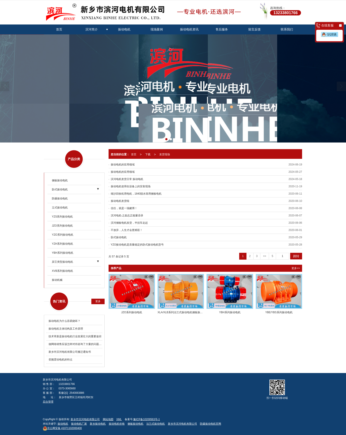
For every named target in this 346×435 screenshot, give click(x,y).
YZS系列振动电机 (62, 216)
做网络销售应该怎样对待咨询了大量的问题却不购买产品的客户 (75, 344)
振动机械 (57, 279)
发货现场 (164, 154)
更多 (98, 301)
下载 (147, 154)
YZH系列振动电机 (62, 243)
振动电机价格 (117, 423)
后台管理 (48, 401)
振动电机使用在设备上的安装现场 (130, 186)
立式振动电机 (60, 207)
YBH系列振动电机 (62, 252)
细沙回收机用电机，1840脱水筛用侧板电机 (136, 193)
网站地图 (108, 419)
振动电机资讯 (189, 29)
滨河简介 (91, 29)
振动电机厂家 (79, 423)
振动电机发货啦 (120, 200)
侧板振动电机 (60, 180)
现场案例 (156, 29)
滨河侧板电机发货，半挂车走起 (129, 222)
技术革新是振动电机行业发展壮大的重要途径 (75, 336)
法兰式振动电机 (155, 423)
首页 (59, 29)
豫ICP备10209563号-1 (146, 419)
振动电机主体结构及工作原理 (66, 328)
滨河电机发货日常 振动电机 (127, 179)
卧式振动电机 (60, 189)
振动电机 (124, 29)
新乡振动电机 (98, 423)
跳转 (296, 256)
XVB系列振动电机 (62, 270)
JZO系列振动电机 (62, 225)
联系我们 (287, 29)
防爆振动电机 (60, 198)
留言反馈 (254, 29)
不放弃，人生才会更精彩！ (127, 230)
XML (119, 419)
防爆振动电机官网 (210, 423)
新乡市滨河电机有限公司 (85, 419)
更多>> (295, 268)
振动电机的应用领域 (123, 164)
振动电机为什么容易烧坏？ (64, 320)
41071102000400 (62, 428)
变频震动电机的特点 (60, 359)
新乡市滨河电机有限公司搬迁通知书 (70, 351)
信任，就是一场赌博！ (124, 208)
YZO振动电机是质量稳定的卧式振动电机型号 (137, 244)
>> (264, 256)
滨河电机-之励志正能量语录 (127, 215)
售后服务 (222, 29)
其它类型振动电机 (62, 261)
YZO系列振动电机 (62, 234)
